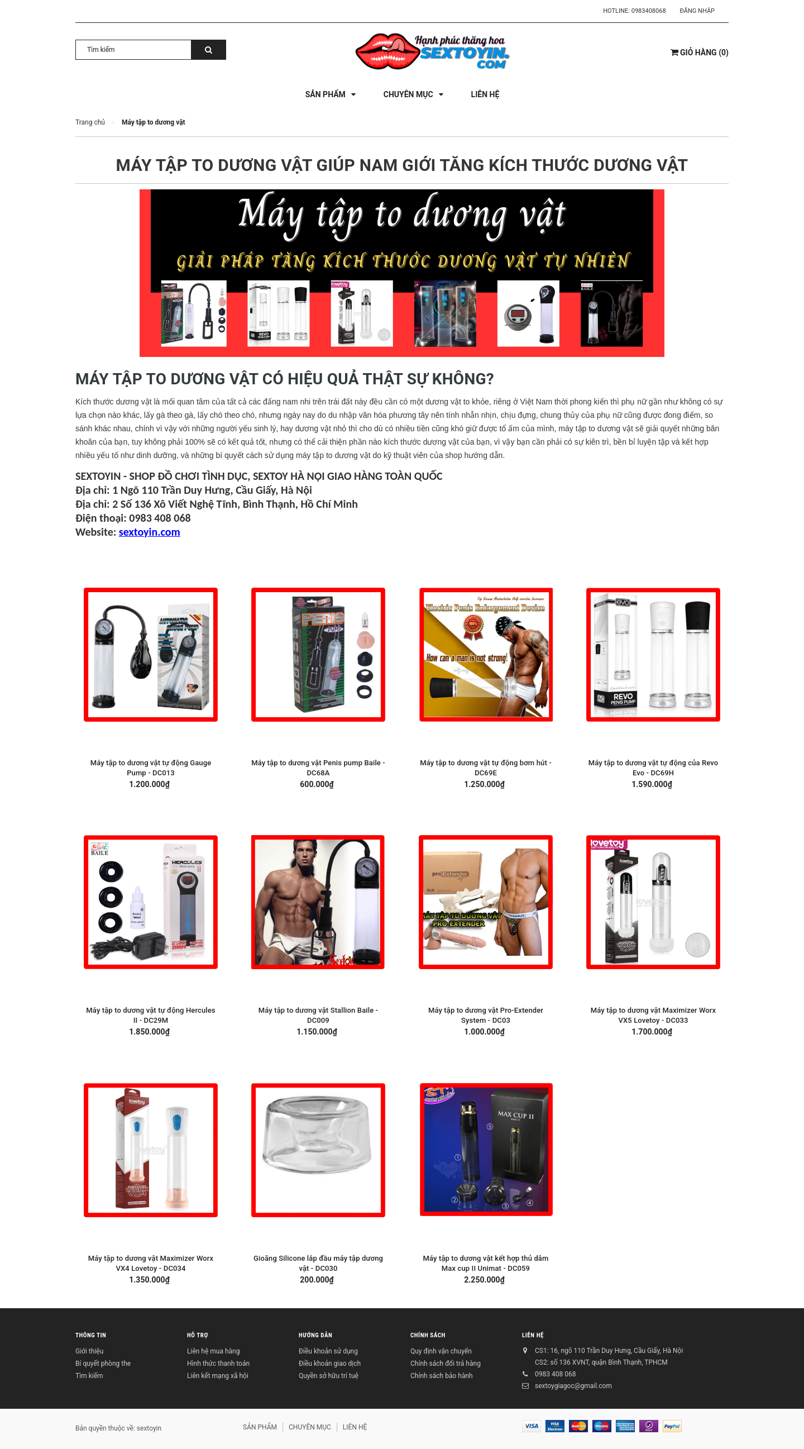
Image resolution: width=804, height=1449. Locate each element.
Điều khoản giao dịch (330, 1363)
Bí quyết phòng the (103, 1363)
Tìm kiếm (89, 1376)
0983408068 (648, 11)
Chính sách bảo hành (441, 1376)
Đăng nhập (697, 11)
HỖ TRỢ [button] (197, 1335)
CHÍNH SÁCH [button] (428, 1335)
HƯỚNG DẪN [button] (315, 1335)
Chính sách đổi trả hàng (445, 1363)
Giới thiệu (89, 1351)
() (700, 52)
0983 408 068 (555, 1374)
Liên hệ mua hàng (213, 1351)
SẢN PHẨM (260, 1427)
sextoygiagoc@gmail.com (573, 1386)
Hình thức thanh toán (218, 1363)
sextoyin (149, 1428)
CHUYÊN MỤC (310, 1427)
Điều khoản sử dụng (328, 1351)
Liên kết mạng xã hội (217, 1376)
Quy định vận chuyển (441, 1351)
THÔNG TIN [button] (90, 1335)
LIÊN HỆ (533, 1335)
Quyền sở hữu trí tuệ (328, 1376)
